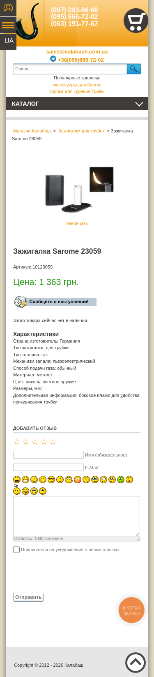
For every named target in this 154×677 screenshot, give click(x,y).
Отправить (28, 597)
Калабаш (24, 20)
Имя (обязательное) (106, 454)
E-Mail (91, 467)
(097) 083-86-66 (74, 10)
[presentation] (75, 572)
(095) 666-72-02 (74, 16)
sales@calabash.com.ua (77, 52)
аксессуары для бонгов (77, 84)
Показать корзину (136, 20)
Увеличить (77, 192)
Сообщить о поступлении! (59, 301)
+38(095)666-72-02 (76, 60)
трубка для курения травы (77, 91)
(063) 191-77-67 (74, 23)
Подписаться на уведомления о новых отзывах (70, 549)
